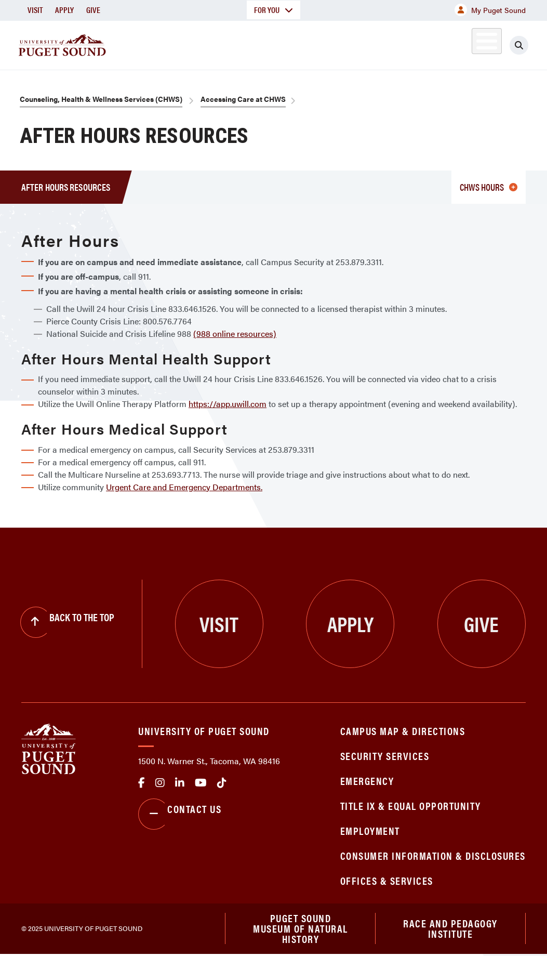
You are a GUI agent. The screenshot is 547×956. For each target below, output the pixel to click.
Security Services (385, 755)
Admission (273, 43)
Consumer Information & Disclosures (433, 855)
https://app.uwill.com (227, 404)
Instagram (160, 783)
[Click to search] (519, 45)
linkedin (179, 783)
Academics (203, 43)
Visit (35, 10)
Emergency (367, 780)
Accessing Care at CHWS (243, 99)
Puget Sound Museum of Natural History (300, 929)
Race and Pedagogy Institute (450, 929)
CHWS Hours (488, 186)
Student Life (346, 43)
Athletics (418, 43)
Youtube (201, 783)
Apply (64, 10)
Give (93, 10)
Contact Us (179, 814)
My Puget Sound (490, 10)
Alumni (465, 43)
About (142, 43)
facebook (141, 783)
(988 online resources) (234, 333)
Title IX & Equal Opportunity (410, 805)
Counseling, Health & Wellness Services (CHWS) (101, 99)
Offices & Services (386, 880)
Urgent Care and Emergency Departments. (184, 487)
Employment (370, 830)
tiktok (221, 783)
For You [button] (273, 10)
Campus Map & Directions (402, 730)
